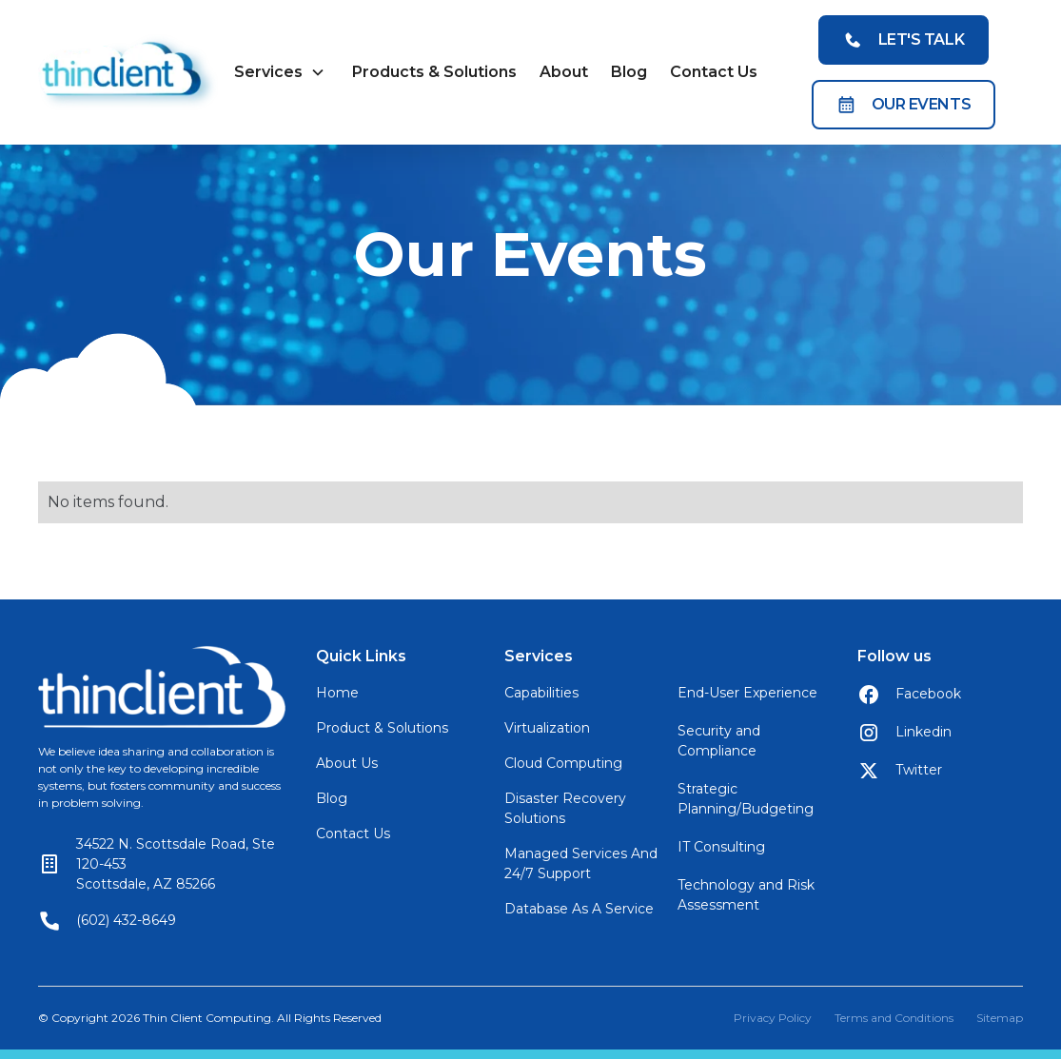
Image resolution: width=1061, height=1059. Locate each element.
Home (337, 692)
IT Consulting (721, 846)
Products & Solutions (434, 72)
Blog (629, 72)
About (564, 72)
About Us (347, 763)
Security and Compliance (719, 740)
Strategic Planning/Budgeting (746, 798)
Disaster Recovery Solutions (565, 808)
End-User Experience (747, 692)
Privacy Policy (773, 1017)
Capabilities (541, 692)
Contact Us (713, 72)
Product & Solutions (382, 727)
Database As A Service (579, 908)
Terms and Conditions (894, 1017)
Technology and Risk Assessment (746, 894)
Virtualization (547, 727)
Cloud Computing (563, 763)
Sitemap (999, 1017)
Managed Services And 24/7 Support (581, 863)
